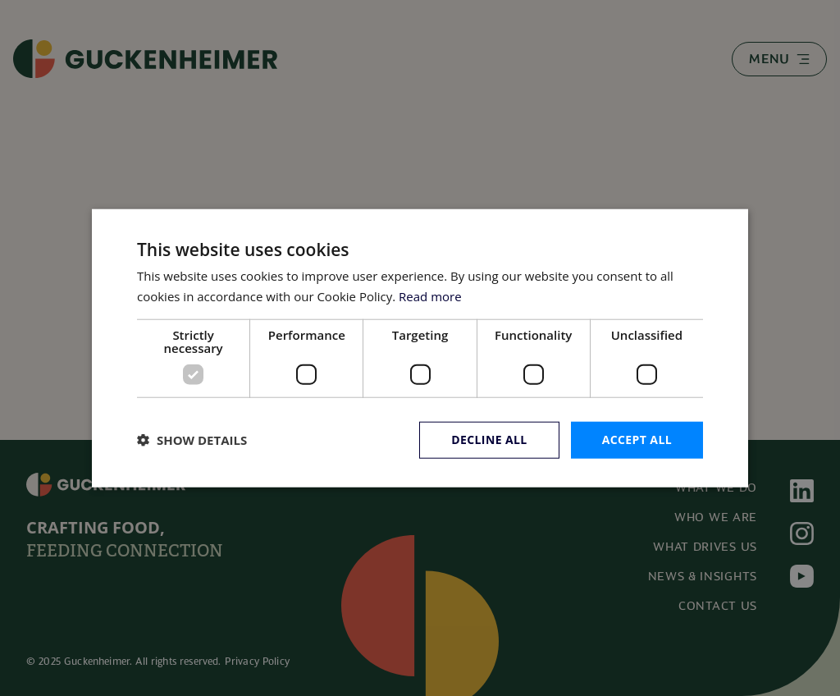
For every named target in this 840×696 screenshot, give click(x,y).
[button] (192, 440)
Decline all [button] (489, 439)
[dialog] (420, 348)
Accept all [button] (637, 439)
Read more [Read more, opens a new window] (430, 296)
